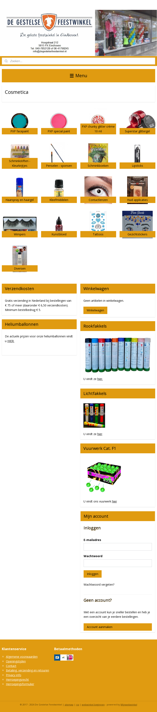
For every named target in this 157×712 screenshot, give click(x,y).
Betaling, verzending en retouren (27, 670)
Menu (78, 75)
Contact (11, 666)
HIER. (10, 341)
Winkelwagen (95, 310)
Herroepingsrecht (17, 679)
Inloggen (92, 574)
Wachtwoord (93, 556)
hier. (100, 379)
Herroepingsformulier (20, 684)
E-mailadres (92, 540)
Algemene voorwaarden (22, 657)
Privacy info (13, 675)
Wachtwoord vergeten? (99, 584)
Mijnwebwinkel (129, 704)
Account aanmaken (99, 627)
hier (99, 434)
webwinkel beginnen (93, 704)
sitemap (69, 704)
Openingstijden (16, 661)
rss (77, 704)
